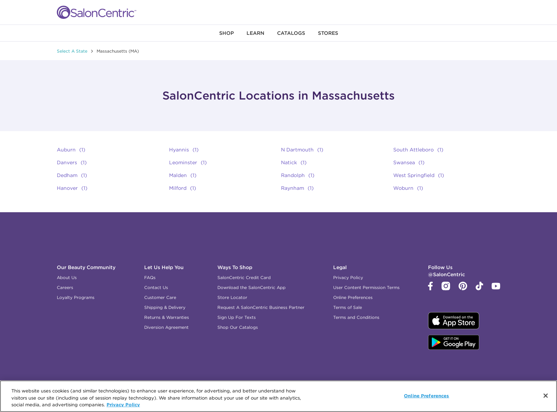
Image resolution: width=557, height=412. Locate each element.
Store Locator (232, 297)
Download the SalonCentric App (251, 287)
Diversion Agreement (166, 327)
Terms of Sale (347, 307)
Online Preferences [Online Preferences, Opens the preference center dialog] (426, 395)
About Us (67, 277)
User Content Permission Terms (366, 287)
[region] (278, 396)
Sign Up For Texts (236, 317)
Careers (65, 287)
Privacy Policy (348, 277)
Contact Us (156, 287)
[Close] (545, 395)
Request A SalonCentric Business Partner (260, 307)
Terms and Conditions (356, 317)
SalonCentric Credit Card (244, 277)
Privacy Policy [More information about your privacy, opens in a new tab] (123, 404)
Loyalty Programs (75, 297)
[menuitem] (226, 33)
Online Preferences (353, 297)
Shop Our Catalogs (237, 327)
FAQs (150, 277)
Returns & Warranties (166, 317)
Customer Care (160, 297)
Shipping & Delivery (164, 307)
